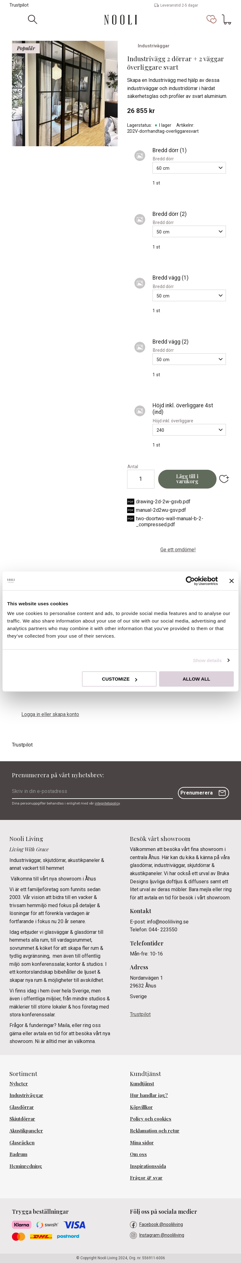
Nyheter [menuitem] (18, 1083)
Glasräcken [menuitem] (22, 1142)
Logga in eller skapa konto (50, 714)
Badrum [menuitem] (18, 1154)
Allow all (196, 679)
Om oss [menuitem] (138, 1154)
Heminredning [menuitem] (25, 1166)
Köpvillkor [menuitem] (141, 1107)
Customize (119, 679)
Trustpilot (19, 5)
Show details (207, 660)
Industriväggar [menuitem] (26, 1095)
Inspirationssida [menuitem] (148, 1166)
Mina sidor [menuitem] (142, 1142)
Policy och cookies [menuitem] (150, 1119)
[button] (211, 19)
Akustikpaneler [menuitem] (26, 1130)
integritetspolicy (107, 803)
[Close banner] (231, 581)
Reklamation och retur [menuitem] (154, 1130)
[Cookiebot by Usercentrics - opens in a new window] (190, 581)
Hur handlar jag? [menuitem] (149, 1095)
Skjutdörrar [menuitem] (22, 1119)
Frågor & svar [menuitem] (146, 1178)
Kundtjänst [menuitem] (142, 1083)
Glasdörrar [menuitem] (21, 1107)
